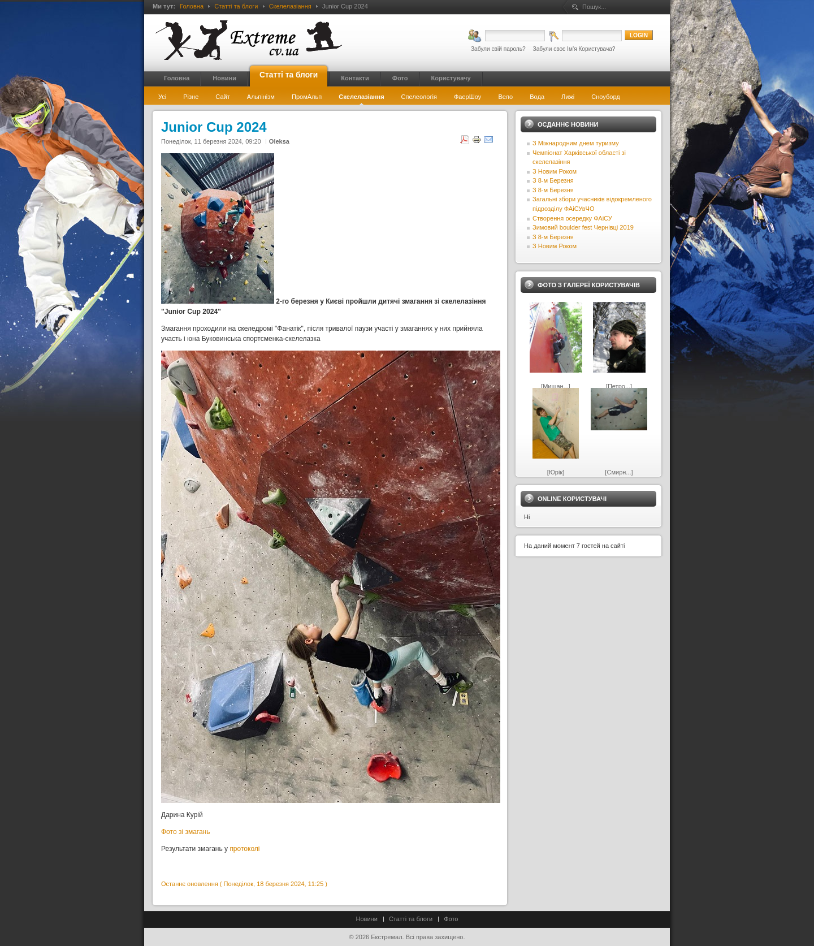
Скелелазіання (290, 6)
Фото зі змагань (186, 832)
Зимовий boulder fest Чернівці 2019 (583, 227)
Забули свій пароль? (498, 49)
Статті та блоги (236, 6)
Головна (192, 6)
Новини (367, 918)
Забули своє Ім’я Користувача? (574, 49)
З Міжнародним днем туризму (575, 143)
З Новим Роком (554, 171)
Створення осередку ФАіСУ (572, 218)
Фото (451, 918)
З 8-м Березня (553, 180)
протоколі (244, 849)
